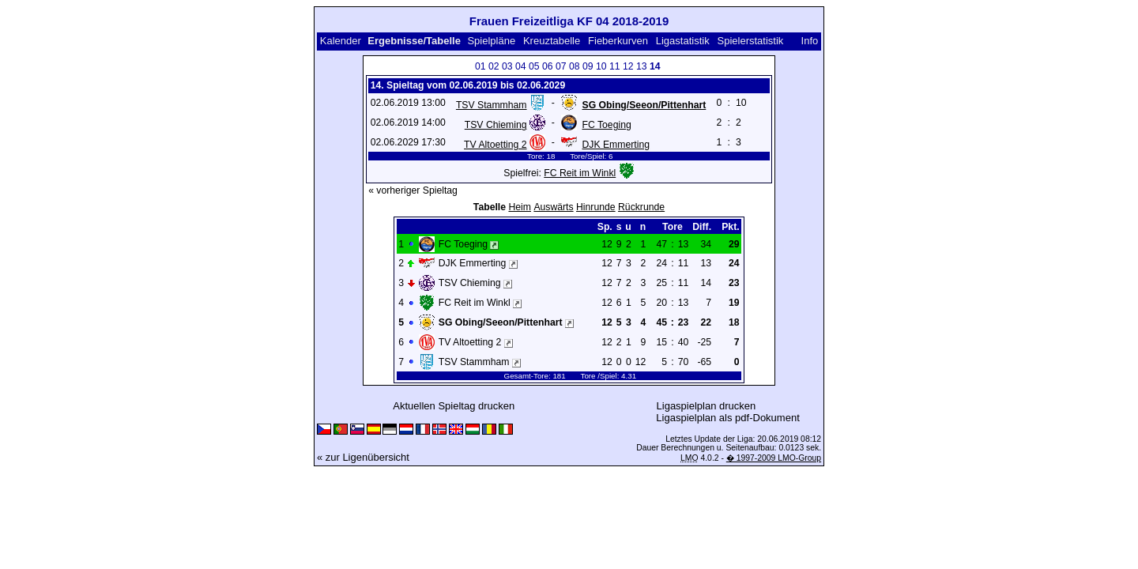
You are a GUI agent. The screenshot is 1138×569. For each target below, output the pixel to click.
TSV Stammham (491, 105)
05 (534, 66)
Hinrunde (596, 207)
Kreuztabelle (551, 41)
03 (507, 66)
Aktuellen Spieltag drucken (453, 406)
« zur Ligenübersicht (363, 457)
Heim (519, 207)
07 (561, 66)
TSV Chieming (496, 124)
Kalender (340, 41)
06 (547, 66)
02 (493, 66)
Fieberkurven (618, 41)
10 (601, 66)
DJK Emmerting (616, 144)
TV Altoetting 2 (495, 144)
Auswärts (553, 207)
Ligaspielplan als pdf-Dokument (727, 418)
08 (574, 66)
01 (480, 66)
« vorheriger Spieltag (413, 190)
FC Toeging (606, 124)
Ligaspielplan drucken (706, 406)
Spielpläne (491, 41)
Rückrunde (641, 207)
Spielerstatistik (751, 41)
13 (641, 66)
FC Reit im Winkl (580, 173)
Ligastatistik (683, 41)
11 (614, 66)
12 (628, 66)
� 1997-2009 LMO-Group (773, 458)
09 (587, 66)
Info (810, 41)
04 (520, 66)
